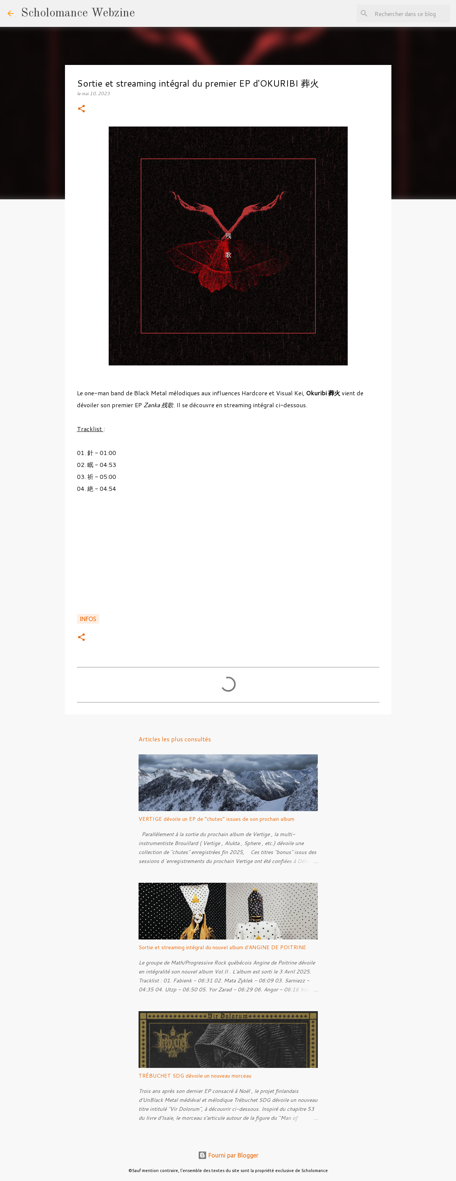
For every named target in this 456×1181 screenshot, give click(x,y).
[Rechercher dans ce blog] (411, 13)
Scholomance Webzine (78, 13)
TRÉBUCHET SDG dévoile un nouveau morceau (195, 1075)
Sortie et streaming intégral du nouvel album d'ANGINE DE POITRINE (222, 947)
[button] (81, 109)
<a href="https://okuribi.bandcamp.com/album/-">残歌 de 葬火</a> (228, 558)
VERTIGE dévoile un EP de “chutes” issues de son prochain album (216, 819)
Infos (88, 619)
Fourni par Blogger (228, 1155)
